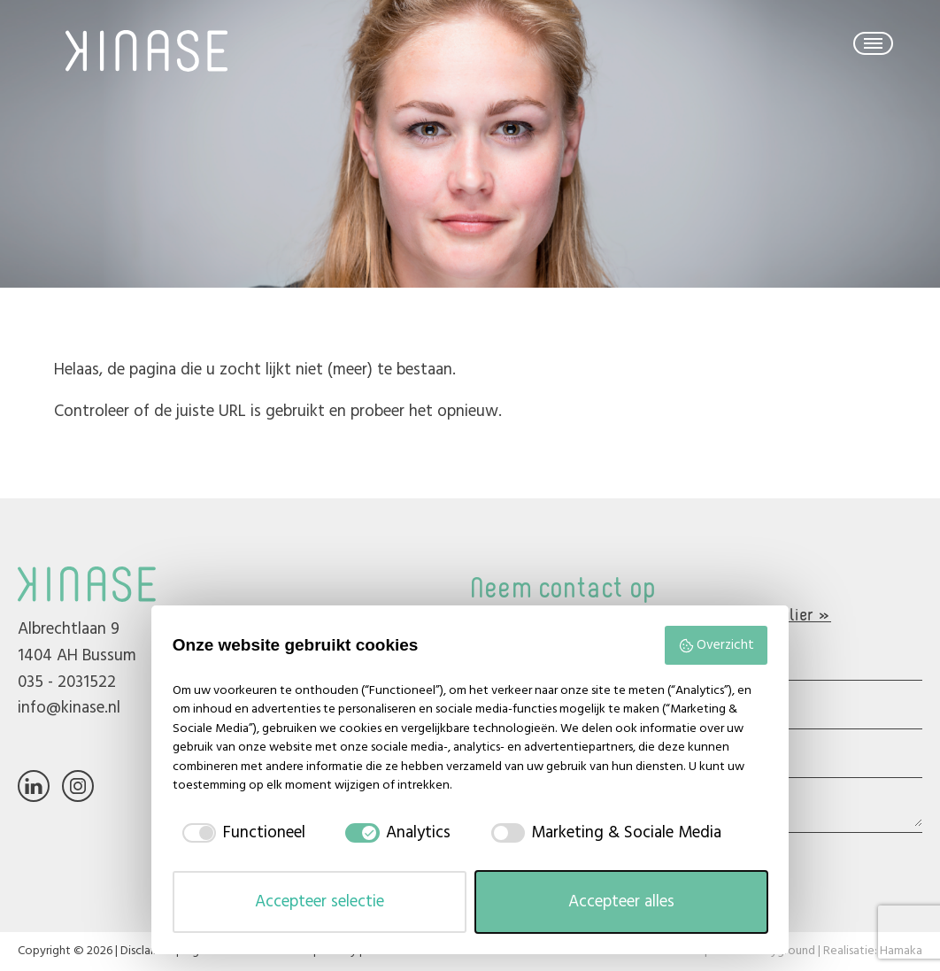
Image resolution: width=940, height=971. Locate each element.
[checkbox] (248, 833)
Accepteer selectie (319, 902)
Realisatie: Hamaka (872, 951)
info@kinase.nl (69, 708)
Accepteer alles (621, 902)
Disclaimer (146, 951)
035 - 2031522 (67, 682)
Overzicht (716, 645)
